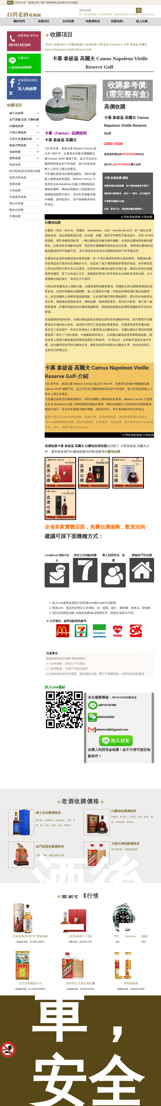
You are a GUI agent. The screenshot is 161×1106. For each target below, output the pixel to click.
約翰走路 (60, 820)
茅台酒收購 (116, 849)
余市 (60, 825)
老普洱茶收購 (17, 177)
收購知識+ (117, 21)
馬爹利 (114, 817)
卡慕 (140, 817)
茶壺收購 (15, 164)
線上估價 (141, 21)
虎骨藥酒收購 (131, 849)
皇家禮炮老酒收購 (121, 15)
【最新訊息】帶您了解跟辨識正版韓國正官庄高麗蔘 (52, 2)
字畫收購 (15, 216)
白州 (53, 825)
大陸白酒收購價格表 (125, 843)
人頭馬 (132, 817)
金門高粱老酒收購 (105, 15)
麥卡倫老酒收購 (90, 15)
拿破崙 (130, 822)
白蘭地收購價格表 (123, 811)
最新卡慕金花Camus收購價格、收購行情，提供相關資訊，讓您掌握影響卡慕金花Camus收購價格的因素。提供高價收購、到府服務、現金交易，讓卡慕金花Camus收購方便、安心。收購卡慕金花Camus (99, 422)
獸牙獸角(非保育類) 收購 (24, 171)
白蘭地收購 (75, 44)
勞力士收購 (133, 15)
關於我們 (19, 21)
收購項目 (43, 21)
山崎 (46, 825)
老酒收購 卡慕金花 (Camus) (103, 44)
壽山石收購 (16, 203)
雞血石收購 (16, 209)
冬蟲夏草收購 (17, 196)
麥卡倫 (39, 820)
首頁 (48, 44)
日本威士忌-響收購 (147, 15)
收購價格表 (93, 21)
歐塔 (146, 817)
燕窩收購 (15, 184)
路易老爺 (120, 822)
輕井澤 (67, 825)
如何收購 (68, 21)
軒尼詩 (123, 817)
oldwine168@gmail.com (112, 729)
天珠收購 (15, 190)
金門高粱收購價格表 (50, 846)
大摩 (69, 820)
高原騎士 (48, 820)
